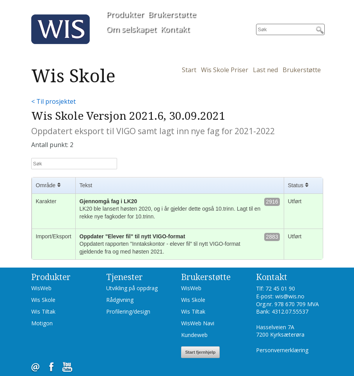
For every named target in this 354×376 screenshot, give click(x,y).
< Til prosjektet (53, 101)
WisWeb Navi (197, 323)
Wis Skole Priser (224, 70)
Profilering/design (128, 311)
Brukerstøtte (172, 14)
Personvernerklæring (282, 350)
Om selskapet (131, 29)
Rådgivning (119, 299)
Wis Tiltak (43, 311)
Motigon (42, 323)
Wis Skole (43, 299)
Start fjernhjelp (200, 352)
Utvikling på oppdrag (132, 288)
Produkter (125, 14)
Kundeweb (194, 335)
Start (189, 70)
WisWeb (41, 288)
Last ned (265, 70)
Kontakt (175, 29)
